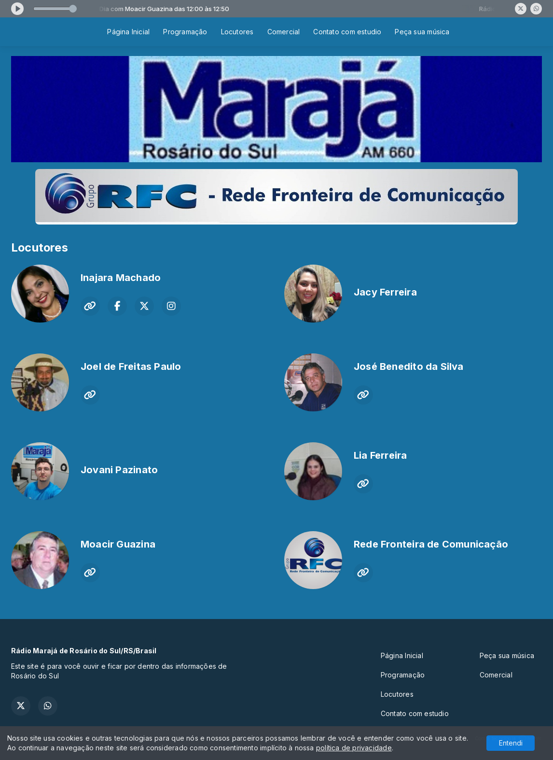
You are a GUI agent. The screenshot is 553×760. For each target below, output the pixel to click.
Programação (185, 32)
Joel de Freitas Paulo (131, 366)
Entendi (511, 743)
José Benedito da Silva (409, 366)
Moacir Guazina (118, 544)
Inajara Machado (121, 277)
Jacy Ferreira (385, 292)
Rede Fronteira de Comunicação (431, 544)
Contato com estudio (347, 32)
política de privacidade (354, 748)
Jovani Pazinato (119, 470)
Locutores (237, 32)
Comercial (283, 32)
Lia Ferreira (380, 455)
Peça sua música (422, 32)
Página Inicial (128, 32)
